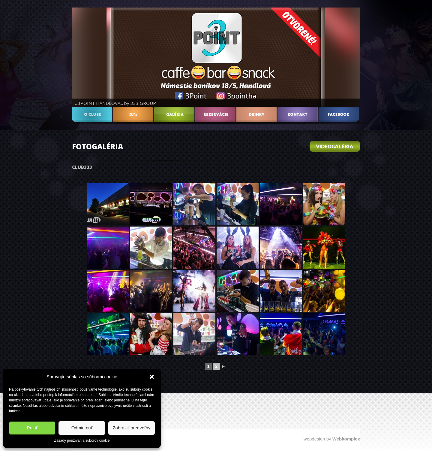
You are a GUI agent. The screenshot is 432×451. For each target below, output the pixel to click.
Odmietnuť (82, 427)
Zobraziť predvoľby (131, 427)
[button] (152, 377)
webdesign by (332, 438)
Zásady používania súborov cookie (82, 440)
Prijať (32, 427)
